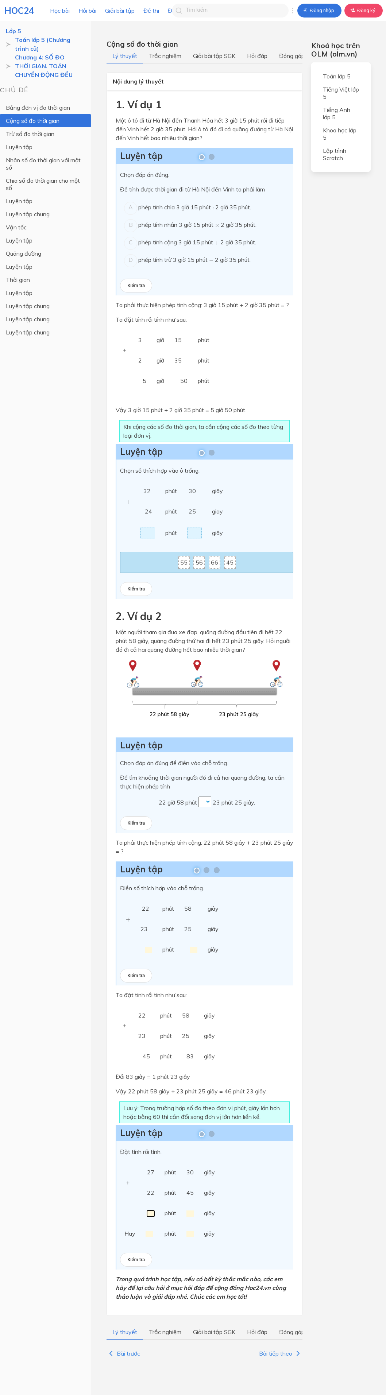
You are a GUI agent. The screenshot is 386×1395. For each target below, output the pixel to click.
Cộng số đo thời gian (32, 120)
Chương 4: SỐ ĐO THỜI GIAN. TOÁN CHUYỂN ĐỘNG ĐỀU (44, 66)
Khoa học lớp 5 (339, 134)
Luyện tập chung (28, 214)
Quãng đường (23, 253)
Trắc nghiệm (165, 55)
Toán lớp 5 (337, 76)
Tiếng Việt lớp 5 (341, 93)
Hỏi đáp (257, 55)
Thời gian (18, 279)
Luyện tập (19, 147)
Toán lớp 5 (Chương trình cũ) (42, 44)
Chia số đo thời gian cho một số (43, 184)
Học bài (60, 10)
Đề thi (151, 10)
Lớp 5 (13, 31)
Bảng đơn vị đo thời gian (38, 107)
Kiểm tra (136, 285)
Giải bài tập (120, 10)
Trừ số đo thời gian (30, 133)
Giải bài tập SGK (214, 55)
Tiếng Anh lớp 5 (336, 113)
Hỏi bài (87, 10)
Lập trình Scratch (334, 154)
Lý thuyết (124, 55)
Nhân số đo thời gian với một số (43, 163)
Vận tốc (16, 227)
